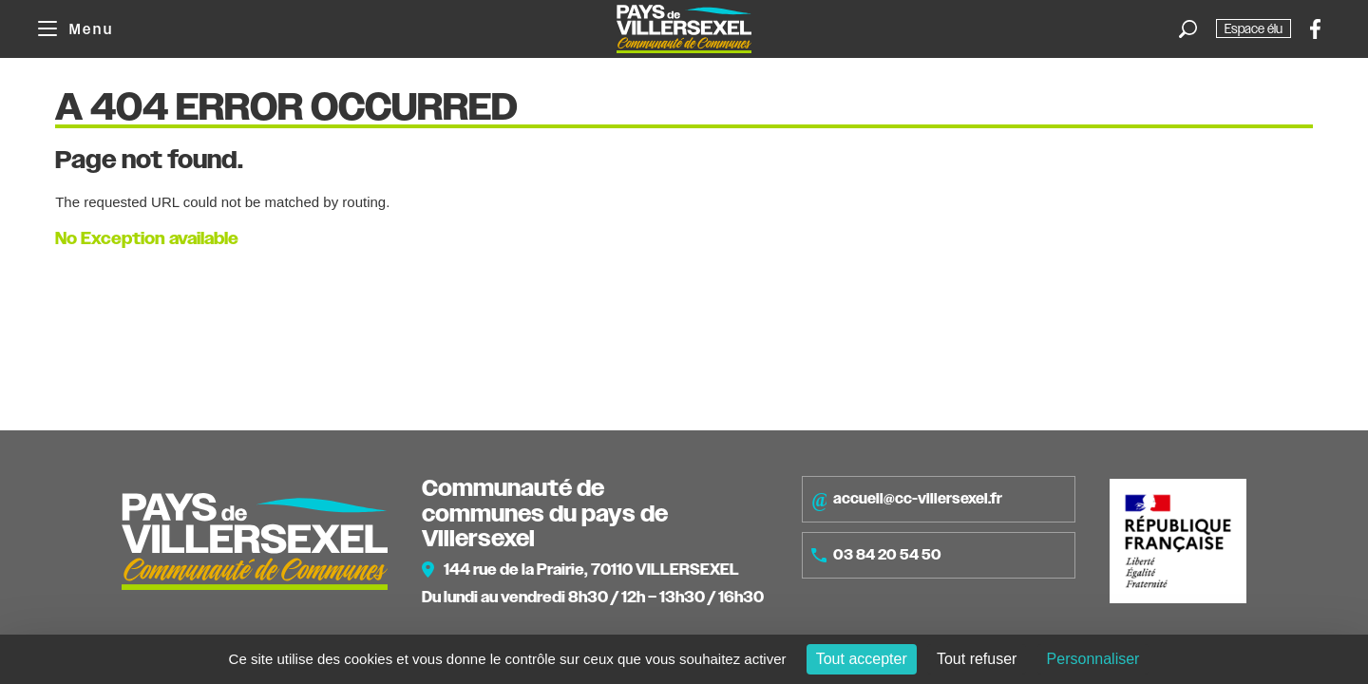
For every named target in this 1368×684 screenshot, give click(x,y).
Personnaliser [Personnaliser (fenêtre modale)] (1093, 659)
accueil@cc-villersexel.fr (906, 499)
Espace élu (1253, 28)
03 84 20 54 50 (876, 554)
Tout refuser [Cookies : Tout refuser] (976, 659)
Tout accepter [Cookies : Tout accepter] (861, 659)
